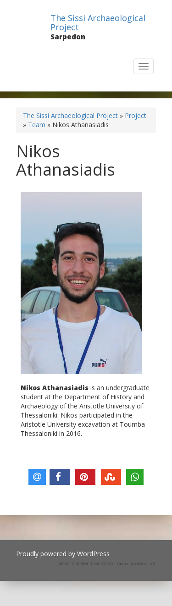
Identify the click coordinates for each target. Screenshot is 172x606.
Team (36, 124)
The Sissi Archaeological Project (97, 22)
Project (135, 115)
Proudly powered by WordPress (63, 553)
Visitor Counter (73, 563)
